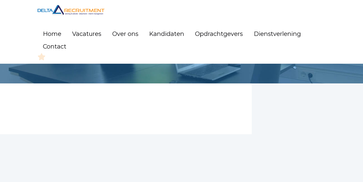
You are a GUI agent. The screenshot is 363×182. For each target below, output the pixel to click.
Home (108, 30)
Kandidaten (189, 30)
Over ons (160, 30)
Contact (298, 30)
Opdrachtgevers (225, 30)
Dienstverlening (266, 30)
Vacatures (133, 30)
